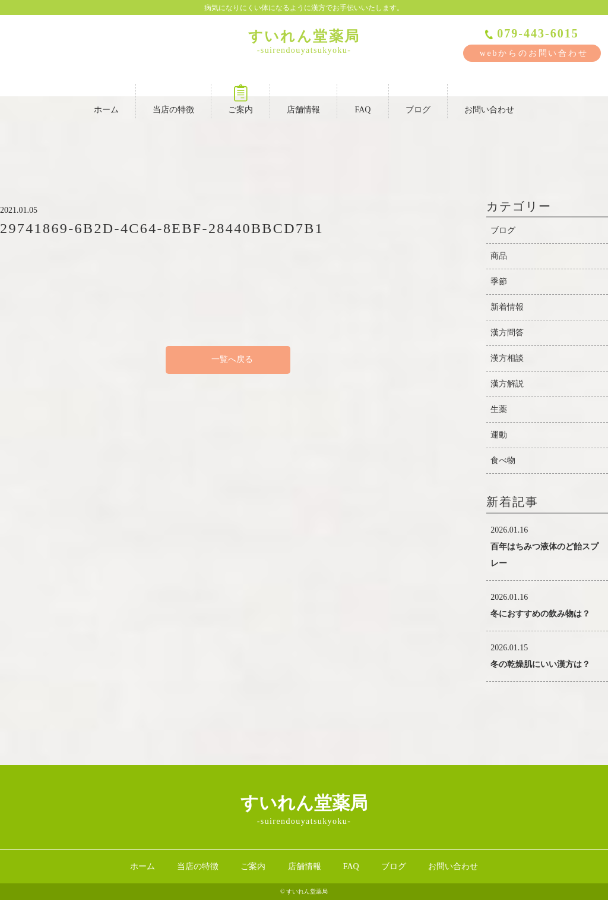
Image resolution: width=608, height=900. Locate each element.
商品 (498, 255)
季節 (498, 281)
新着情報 (507, 307)
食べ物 (502, 460)
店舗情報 (303, 99)
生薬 (498, 409)
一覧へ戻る (228, 359)
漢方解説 (507, 383)
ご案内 (240, 99)
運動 (498, 434)
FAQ (363, 99)
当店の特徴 (173, 99)
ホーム (106, 99)
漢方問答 (507, 332)
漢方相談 (507, 358)
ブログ (418, 99)
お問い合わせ (489, 99)
